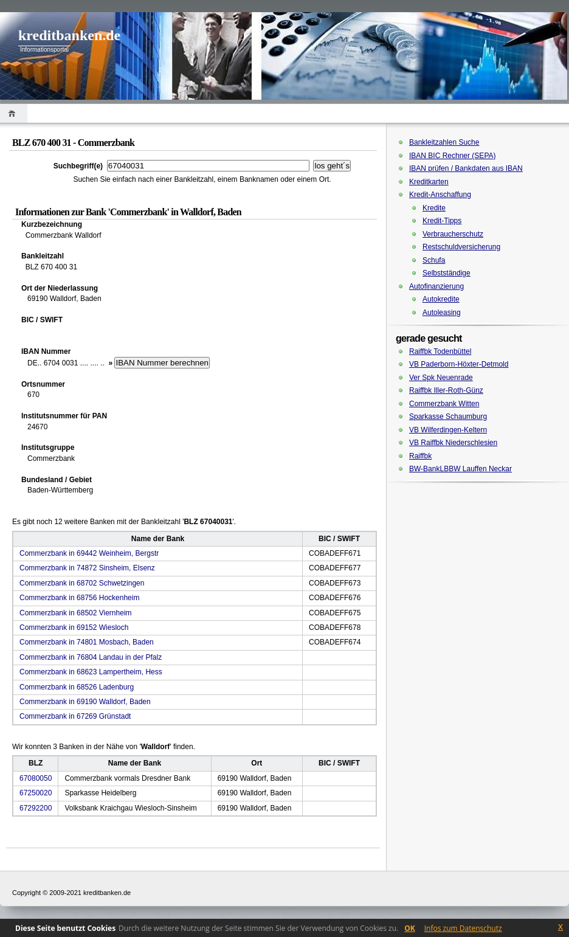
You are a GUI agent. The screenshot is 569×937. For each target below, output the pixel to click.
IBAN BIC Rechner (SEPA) (452, 155)
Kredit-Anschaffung (440, 194)
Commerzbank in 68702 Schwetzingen (81, 583)
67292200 (35, 808)
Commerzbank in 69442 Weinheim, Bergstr (89, 553)
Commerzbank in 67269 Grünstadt (75, 716)
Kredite (434, 208)
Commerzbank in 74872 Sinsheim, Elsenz (87, 568)
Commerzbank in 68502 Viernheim (75, 613)
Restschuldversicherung (461, 247)
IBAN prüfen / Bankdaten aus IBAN (466, 168)
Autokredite (441, 299)
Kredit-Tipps (441, 220)
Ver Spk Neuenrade (441, 377)
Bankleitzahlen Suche (444, 142)
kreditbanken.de (69, 35)
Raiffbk (420, 456)
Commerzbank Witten (444, 403)
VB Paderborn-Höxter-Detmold (458, 364)
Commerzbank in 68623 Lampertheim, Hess (90, 672)
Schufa (433, 260)
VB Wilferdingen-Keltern (448, 430)
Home (13, 113)
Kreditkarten (429, 182)
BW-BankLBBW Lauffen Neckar (460, 469)
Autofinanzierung (436, 286)
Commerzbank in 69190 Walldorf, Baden (85, 701)
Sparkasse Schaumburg (448, 416)
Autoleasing (441, 312)
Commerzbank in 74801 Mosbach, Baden (86, 642)
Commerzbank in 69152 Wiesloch (73, 627)
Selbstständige (446, 273)
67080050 (35, 778)
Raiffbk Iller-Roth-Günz (446, 390)
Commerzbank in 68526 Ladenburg (76, 687)
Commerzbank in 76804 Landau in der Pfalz (90, 657)
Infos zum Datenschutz (463, 928)
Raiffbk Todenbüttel (440, 351)
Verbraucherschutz (452, 234)
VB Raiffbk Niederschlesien (453, 442)
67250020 (35, 793)
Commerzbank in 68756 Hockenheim (79, 597)
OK (409, 928)
